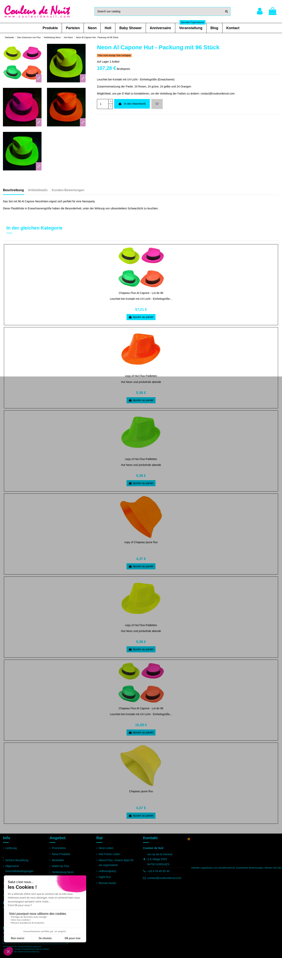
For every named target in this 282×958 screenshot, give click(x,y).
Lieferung (11, 848)
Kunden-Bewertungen (68, 190)
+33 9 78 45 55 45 (158, 871)
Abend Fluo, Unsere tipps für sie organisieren (116, 863)
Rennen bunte (107, 883)
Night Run (105, 877)
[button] (50, 28)
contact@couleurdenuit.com (164, 878)
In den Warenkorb (132, 103)
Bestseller (58, 860)
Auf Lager (103, 61)
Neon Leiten (106, 848)
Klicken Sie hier (273, 867)
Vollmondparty (107, 871)
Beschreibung (13, 190)
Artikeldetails (38, 190)
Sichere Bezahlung (16, 860)
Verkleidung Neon (63, 872)
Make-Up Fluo (60, 866)
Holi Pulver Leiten (109, 854)
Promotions (59, 848)
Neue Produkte (61, 854)
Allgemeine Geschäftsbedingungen (19, 868)
